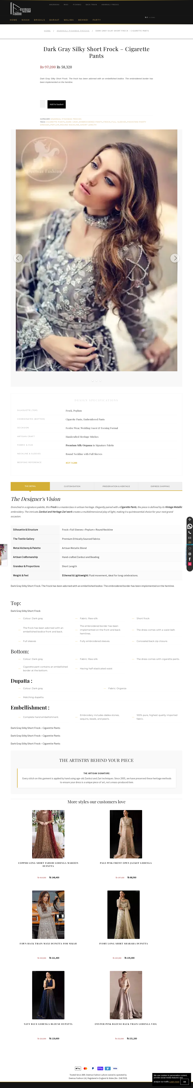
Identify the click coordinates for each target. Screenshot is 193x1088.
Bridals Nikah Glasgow (156, 1039)
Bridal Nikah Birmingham (157, 1023)
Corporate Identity (20, 1023)
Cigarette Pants (55, 122)
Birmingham (106, 1018)
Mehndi (83, 20)
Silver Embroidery (64, 1039)
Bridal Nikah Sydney (155, 1028)
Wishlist (14, 1070)
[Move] (190, 519)
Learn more (174, 1082)
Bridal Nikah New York (156, 1018)
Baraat (55, 20)
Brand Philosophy (19, 1028)
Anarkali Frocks (110, 5)
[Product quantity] (42, 104)
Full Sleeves (118, 122)
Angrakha (54, 5)
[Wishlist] (190, 549)
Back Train (91, 5)
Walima (69, 20)
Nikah (26, 20)
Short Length (88, 125)
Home (13, 20)
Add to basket (56, 104)
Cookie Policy (17, 1039)
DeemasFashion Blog (156, 1044)
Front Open (61, 1033)
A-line (58, 1044)
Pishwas (77, 5)
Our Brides (60, 1018)
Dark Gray (72, 122)
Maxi (66, 5)
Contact (14, 1060)
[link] (190, 526)
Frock (107, 122)
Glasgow (104, 1039)
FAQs (13, 1054)
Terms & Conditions (20, 1049)
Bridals (39, 20)
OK (184, 1082)
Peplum (54, 125)
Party (97, 20)
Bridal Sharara (62, 1023)
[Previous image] (19, 258)
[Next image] (173, 258)
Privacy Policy (18, 1033)
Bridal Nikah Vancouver (156, 1033)
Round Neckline (69, 125)
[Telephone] (190, 532)
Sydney (104, 1023)
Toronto (104, 1028)
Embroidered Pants (91, 122)
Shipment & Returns (21, 1044)
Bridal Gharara (62, 1028)
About (14, 1018)
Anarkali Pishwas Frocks (73, 31)
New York (105, 1033)
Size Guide (16, 1065)
